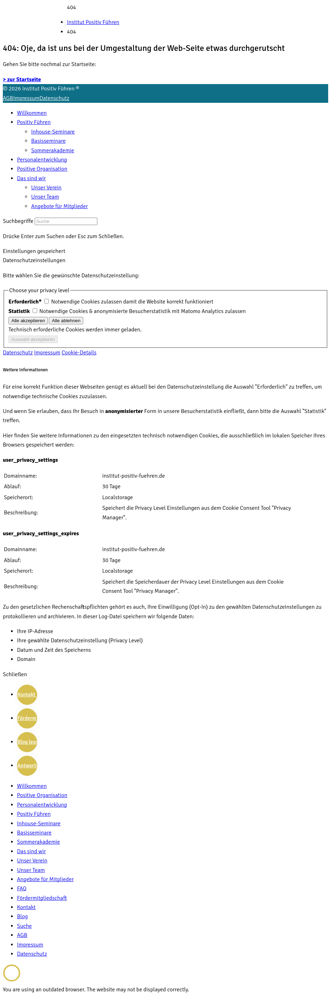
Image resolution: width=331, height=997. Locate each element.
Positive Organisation (42, 168)
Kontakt (26, 907)
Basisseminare (48, 140)
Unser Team (45, 196)
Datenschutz (54, 98)
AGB (8, 98)
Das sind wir (31, 178)
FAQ (22, 888)
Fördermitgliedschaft (42, 898)
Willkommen (32, 113)
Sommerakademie (52, 150)
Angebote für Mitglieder (59, 206)
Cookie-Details (79, 352)
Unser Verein (46, 187)
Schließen (15, 674)
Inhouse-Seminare (53, 131)
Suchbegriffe (18, 221)
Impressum (26, 98)
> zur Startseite (22, 79)
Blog (22, 916)
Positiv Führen (34, 122)
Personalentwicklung (42, 159)
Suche (24, 926)
